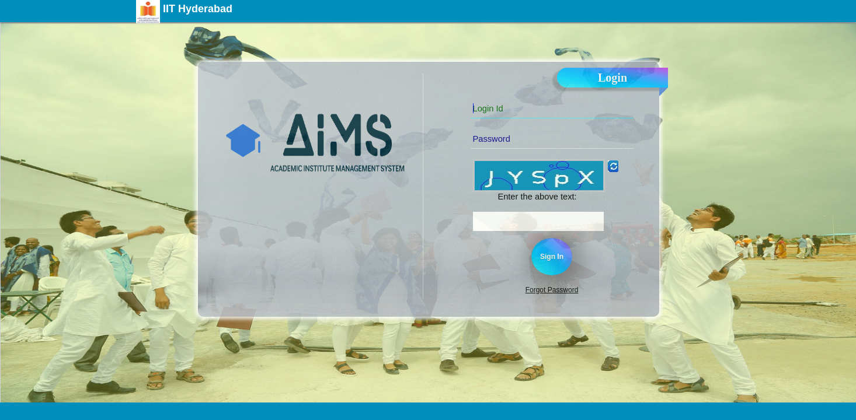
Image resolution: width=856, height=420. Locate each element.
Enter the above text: (536, 196)
